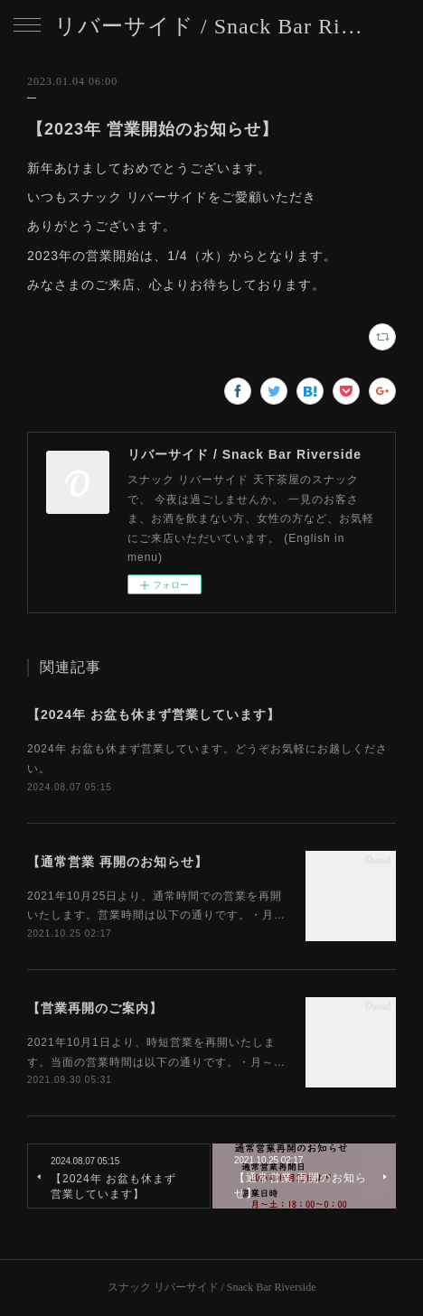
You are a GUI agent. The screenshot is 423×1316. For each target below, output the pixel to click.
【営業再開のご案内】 (95, 1008)
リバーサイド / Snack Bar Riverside (211, 26)
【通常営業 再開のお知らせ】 (117, 861)
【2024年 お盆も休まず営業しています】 (153, 714)
